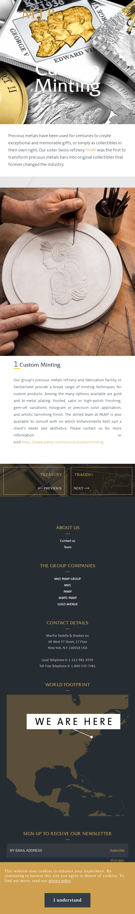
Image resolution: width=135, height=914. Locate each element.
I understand (67, 902)
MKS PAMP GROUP (67, 579)
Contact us (67, 541)
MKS (67, 585)
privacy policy (60, 883)
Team (67, 547)
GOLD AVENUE (68, 604)
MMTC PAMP (68, 598)
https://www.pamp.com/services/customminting (63, 442)
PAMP (91, 150)
